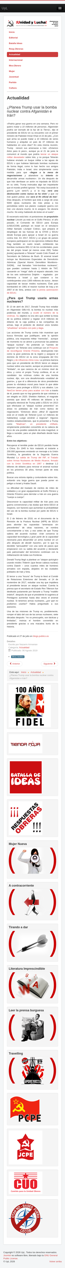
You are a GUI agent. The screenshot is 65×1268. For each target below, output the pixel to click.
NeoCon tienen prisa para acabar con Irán (28, 390)
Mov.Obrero (15, 65)
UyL (5, 8)
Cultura (13, 88)
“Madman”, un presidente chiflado (36, 424)
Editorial (13, 37)
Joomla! (7, 1255)
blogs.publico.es (41, 636)
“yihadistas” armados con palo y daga (25, 328)
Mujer (12, 71)
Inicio (12, 32)
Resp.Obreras (16, 49)
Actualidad (14, 54)
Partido (13, 82)
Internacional (16, 60)
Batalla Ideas (15, 43)
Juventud (14, 77)
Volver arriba (55, 1261)
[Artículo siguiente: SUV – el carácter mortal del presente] (49, 663)
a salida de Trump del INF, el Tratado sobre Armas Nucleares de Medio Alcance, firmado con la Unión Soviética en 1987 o (32, 460)
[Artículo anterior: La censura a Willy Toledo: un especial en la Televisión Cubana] (14, 663)
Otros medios (18, 657)
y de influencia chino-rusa (26, 360)
